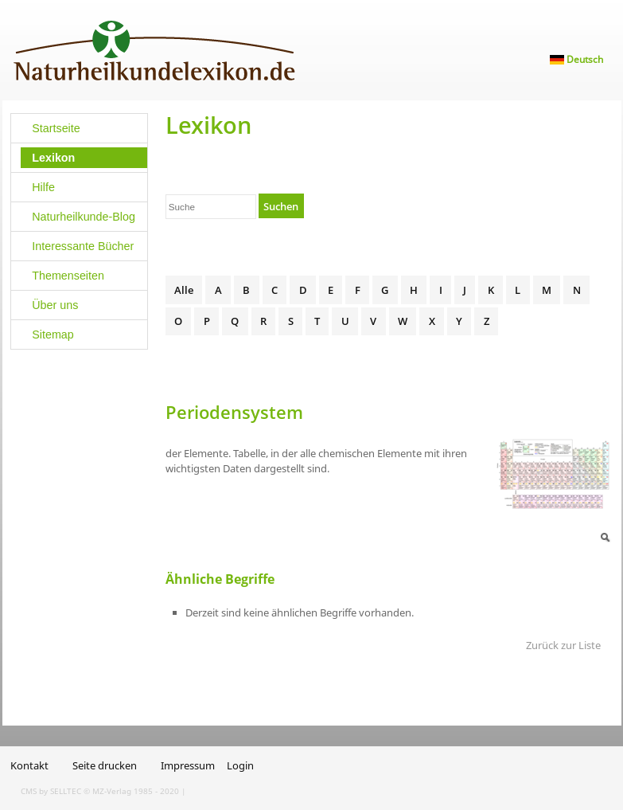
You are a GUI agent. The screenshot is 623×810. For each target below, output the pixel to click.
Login (240, 765)
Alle (183, 290)
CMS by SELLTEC (51, 790)
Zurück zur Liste (563, 645)
